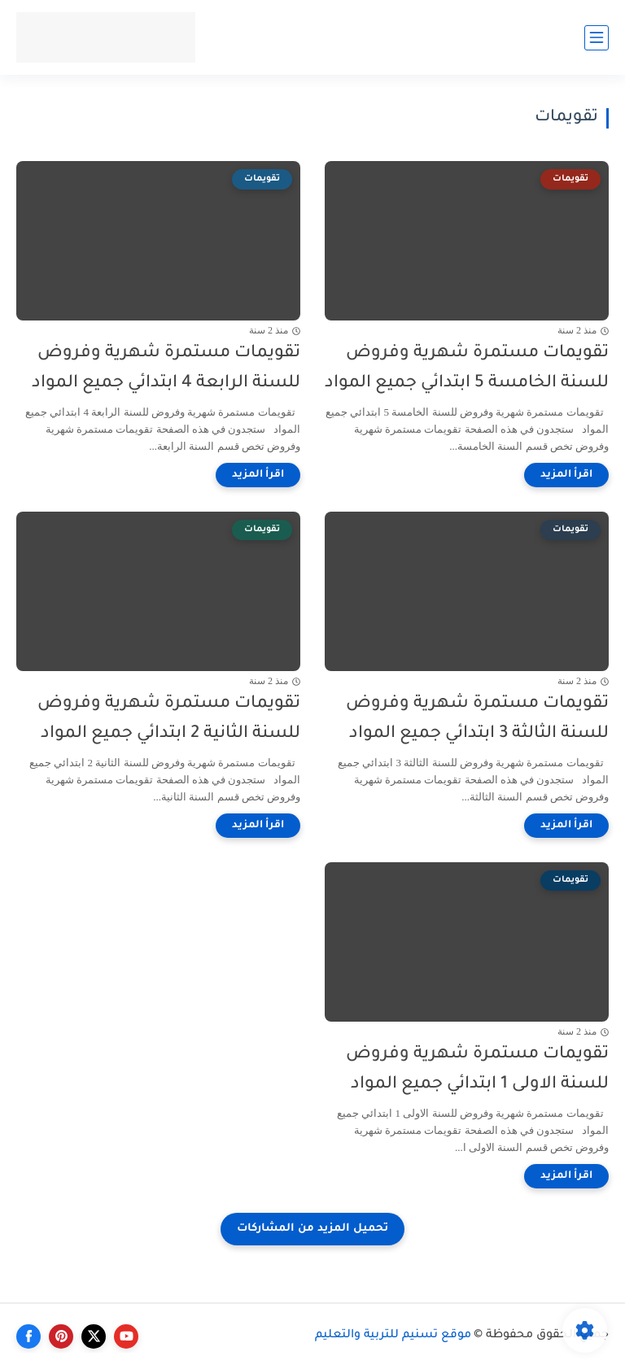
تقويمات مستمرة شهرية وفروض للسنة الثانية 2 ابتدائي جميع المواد (168, 719)
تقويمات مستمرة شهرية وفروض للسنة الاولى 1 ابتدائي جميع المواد (477, 1069)
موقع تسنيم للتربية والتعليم (393, 1335)
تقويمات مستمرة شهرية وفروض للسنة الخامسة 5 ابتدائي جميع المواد (467, 368)
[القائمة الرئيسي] (596, 37)
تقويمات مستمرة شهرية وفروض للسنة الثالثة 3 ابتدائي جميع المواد (477, 719)
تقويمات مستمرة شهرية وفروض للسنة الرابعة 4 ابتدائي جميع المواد (166, 368)
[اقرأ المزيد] (566, 475)
